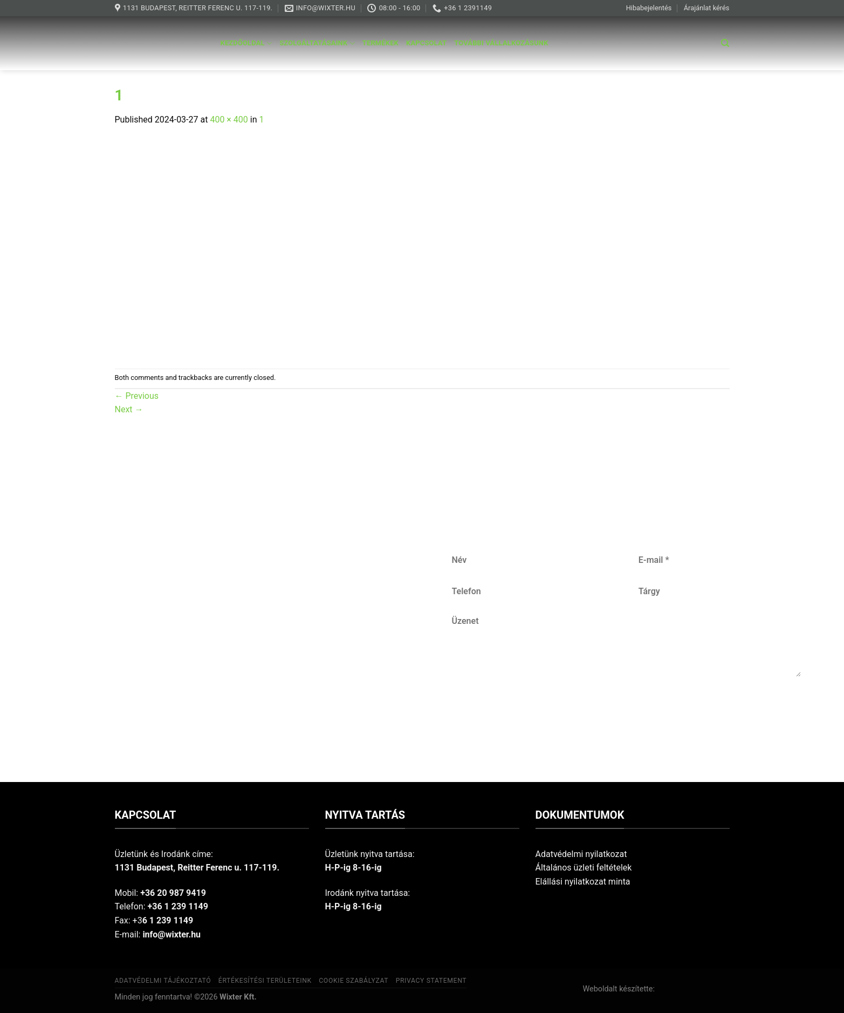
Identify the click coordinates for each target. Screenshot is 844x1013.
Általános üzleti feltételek (584, 867)
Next (129, 409)
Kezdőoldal (246, 43)
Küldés (627, 712)
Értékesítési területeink (265, 980)
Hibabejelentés (649, 8)
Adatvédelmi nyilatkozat (581, 854)
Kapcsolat (426, 43)
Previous (137, 396)
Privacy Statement (431, 980)
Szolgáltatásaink (317, 43)
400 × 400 (229, 119)
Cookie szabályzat (353, 980)
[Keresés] (725, 43)
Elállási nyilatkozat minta (583, 881)
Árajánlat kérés (707, 8)
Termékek (380, 43)
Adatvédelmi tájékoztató (163, 980)
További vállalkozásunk (501, 43)
